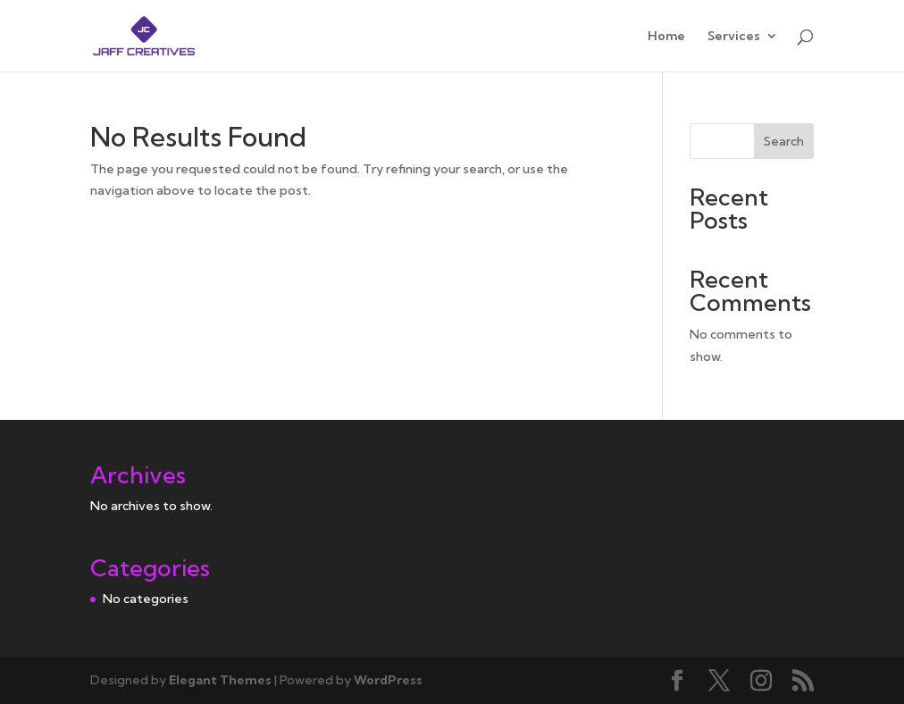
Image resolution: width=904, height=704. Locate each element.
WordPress (388, 680)
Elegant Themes (220, 680)
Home (666, 36)
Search (784, 141)
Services (733, 36)
